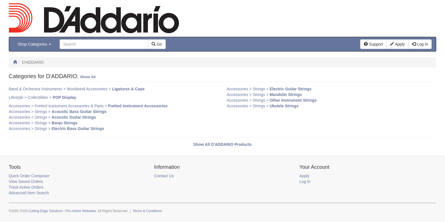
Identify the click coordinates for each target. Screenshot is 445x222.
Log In (304, 181)
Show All (87, 77)
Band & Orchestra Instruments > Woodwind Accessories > (77, 89)
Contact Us (164, 176)
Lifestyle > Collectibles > (42, 97)
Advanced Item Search (29, 193)
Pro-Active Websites (81, 211)
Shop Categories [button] (34, 44)
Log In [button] (420, 44)
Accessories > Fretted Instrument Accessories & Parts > (88, 106)
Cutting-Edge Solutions (45, 211)
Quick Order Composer (29, 176)
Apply (304, 176)
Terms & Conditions (147, 211)
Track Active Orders (26, 187)
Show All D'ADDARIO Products (222, 144)
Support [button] (373, 44)
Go (157, 44)
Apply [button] (397, 44)
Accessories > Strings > (58, 111)
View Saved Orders (26, 181)
